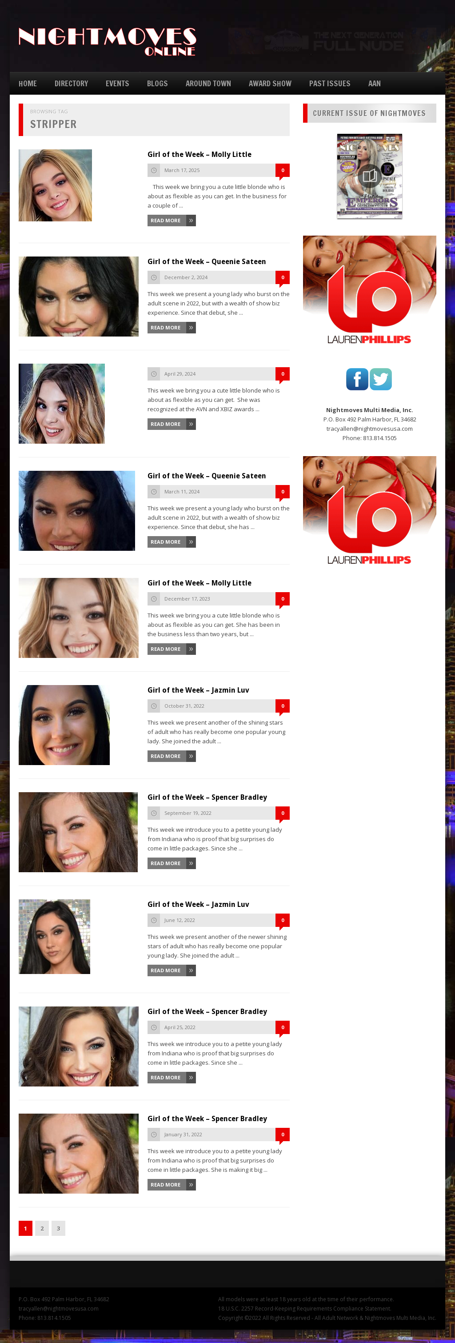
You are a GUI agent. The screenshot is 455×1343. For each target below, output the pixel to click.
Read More (165, 220)
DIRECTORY (71, 83)
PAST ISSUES (330, 83)
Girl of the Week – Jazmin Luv (198, 690)
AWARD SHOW (270, 83)
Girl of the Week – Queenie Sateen (207, 261)
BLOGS (157, 83)
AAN (374, 83)
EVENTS (117, 83)
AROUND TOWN (208, 83)
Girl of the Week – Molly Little (199, 154)
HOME (28, 83)
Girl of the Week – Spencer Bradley (207, 797)
